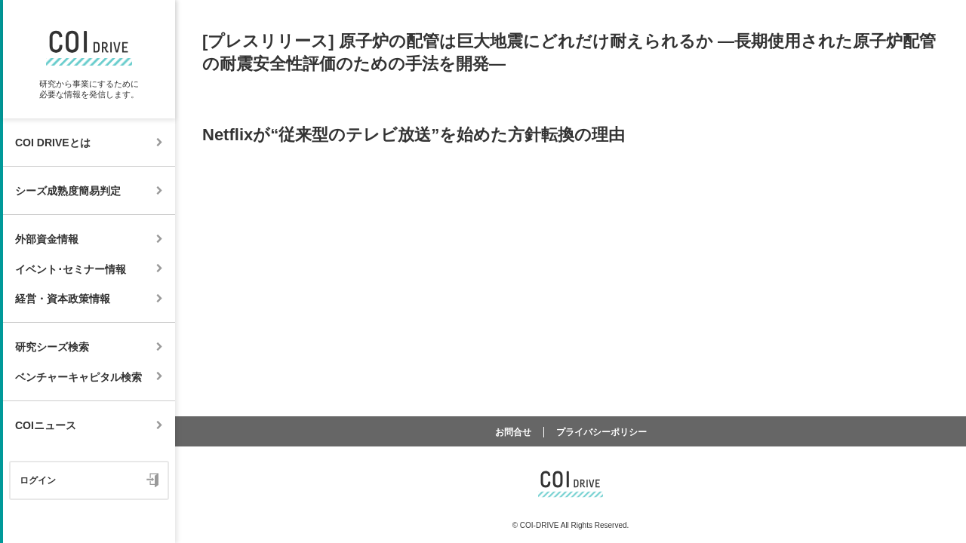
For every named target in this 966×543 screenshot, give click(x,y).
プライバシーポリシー (601, 432)
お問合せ (513, 432)
